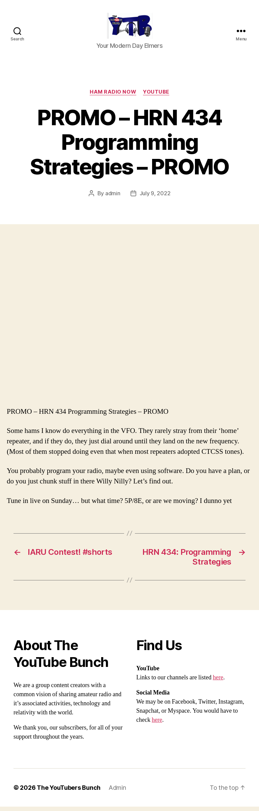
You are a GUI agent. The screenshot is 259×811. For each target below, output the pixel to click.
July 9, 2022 (155, 197)
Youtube (156, 96)
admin (112, 197)
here (218, 682)
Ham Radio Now (113, 96)
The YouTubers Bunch (68, 792)
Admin (117, 792)
